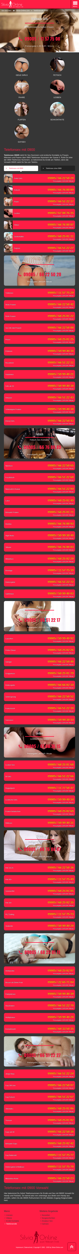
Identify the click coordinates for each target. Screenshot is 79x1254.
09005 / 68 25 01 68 (61, 764)
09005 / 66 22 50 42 (61, 304)
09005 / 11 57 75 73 (61, 914)
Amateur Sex (47, 1221)
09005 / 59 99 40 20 (61, 925)
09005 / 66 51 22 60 (61, 477)
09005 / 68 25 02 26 (61, 649)
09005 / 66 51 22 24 (61, 1073)
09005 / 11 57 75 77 (61, 1154)
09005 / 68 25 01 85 (61, 890)
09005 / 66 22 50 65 (61, 465)
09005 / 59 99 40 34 (61, 799)
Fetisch (12, 190)
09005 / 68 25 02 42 (61, 1143)
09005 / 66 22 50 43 (61, 420)
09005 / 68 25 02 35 (61, 902)
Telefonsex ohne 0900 (54, 168)
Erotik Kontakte (12, 1221)
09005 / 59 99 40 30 (61, 385)
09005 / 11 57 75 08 (42, 38)
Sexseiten (46, 1215)
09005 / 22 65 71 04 (61, 982)
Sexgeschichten (48, 1218)
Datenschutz (28, 1247)
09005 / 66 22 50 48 (61, 661)
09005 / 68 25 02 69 (61, 811)
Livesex (9, 1215)
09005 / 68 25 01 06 (61, 1108)
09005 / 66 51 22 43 (61, 397)
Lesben (12, 214)
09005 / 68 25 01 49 (61, 500)
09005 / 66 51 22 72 (61, 581)
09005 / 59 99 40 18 (61, 350)
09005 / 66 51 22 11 (61, 362)
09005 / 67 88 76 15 (61, 212)
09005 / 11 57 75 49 (61, 879)
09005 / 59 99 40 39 (61, 993)
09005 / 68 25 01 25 (61, 339)
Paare (12, 202)
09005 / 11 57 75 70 (61, 1166)
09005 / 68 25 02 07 (61, 970)
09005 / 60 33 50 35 (61, 1028)
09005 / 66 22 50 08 (61, 327)
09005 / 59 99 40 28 (61, 1017)
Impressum (19, 1247)
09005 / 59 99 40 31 (61, 822)
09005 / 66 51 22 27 (61, 247)
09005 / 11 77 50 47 (61, 787)
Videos (9, 1218)
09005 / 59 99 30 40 (61, 535)
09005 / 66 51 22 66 (61, 776)
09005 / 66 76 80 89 (61, 189)
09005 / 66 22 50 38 (61, 1131)
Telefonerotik (11, 1224)
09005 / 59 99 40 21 (61, 374)
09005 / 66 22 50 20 (61, 177)
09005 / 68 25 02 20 (61, 558)
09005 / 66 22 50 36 (61, 867)
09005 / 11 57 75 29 (61, 292)
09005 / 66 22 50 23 (61, 1178)
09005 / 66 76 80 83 (61, 546)
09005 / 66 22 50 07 (61, 1085)
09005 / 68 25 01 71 (61, 511)
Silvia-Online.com (57, 1247)
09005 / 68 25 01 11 (61, 236)
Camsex (45, 1224)
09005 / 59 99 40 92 (61, 638)
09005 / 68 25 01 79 (61, 673)
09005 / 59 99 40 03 (61, 593)
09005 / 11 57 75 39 (61, 570)
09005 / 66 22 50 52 (61, 696)
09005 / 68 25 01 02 (61, 1119)
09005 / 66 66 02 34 (61, 684)
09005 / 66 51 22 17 (61, 201)
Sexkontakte (14, 237)
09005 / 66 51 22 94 (61, 488)
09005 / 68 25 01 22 (61, 315)
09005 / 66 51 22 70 (61, 1005)
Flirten (12, 225)
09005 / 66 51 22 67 (61, 1096)
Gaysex (12, 249)
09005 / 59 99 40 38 (61, 408)
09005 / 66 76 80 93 (61, 523)
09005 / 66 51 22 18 (61, 708)
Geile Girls (13, 179)
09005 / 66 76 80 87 (61, 224)
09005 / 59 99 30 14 (61, 719)
